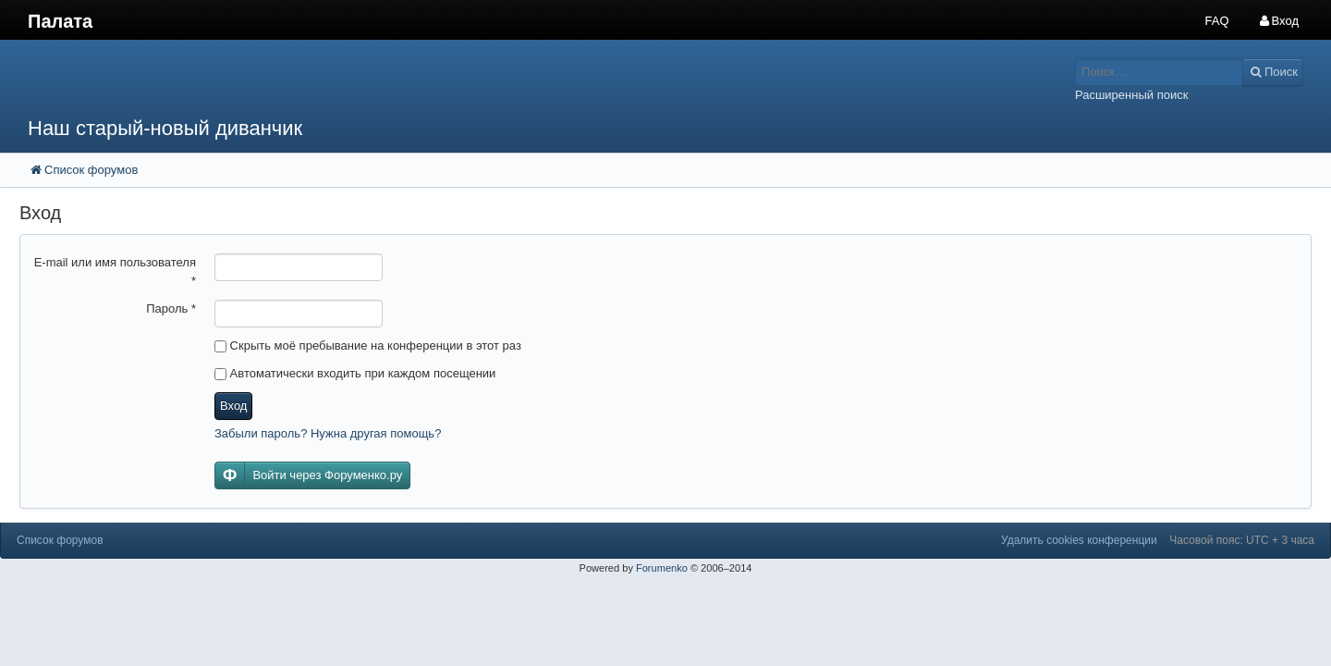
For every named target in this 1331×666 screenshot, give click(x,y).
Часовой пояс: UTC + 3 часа (1241, 540)
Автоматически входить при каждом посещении (354, 373)
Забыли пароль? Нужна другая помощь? (327, 433)
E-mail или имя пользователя (115, 271)
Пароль (171, 308)
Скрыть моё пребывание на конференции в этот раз (367, 345)
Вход (233, 406)
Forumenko (662, 568)
